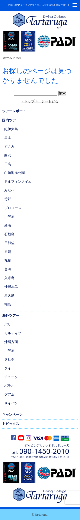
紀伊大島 (11, 129)
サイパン (11, 403)
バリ (7, 324)
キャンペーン (12, 414)
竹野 (7, 199)
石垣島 (9, 234)
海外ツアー (10, 315)
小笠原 (9, 216)
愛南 (7, 225)
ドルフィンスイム (18, 181)
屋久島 (9, 295)
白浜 (7, 155)
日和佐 (9, 243)
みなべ (9, 190)
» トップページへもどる (40, 101)
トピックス (10, 424)
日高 (7, 164)
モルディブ (12, 333)
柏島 (7, 304)
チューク (11, 377)
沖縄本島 (11, 287)
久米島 (9, 278)
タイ (7, 368)
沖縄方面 (11, 342)
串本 (7, 138)
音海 (7, 269)
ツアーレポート (14, 111)
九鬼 (7, 260)
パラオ (9, 385)
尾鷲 (7, 251)
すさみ (9, 146)
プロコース (12, 208)
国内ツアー (10, 120)
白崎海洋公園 (14, 173)
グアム (9, 394)
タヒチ (9, 359)
